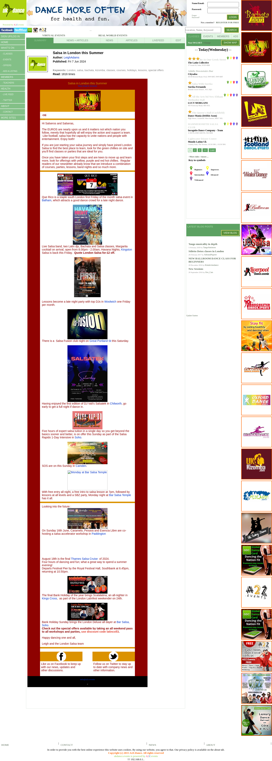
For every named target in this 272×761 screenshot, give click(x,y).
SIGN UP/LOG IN (10, 36)
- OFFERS (6, 65)
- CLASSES (7, 54)
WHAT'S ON (7, 47)
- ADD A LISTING (9, 71)
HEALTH (5, 88)
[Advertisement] (12, 184)
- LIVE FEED (7, 94)
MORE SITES (8, 117)
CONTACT (66, 744)
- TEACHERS (8, 83)
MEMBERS (7, 77)
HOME (4, 42)
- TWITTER (7, 100)
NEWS (152, 744)
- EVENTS (6, 59)
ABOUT (5, 106)
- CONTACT (7, 112)
